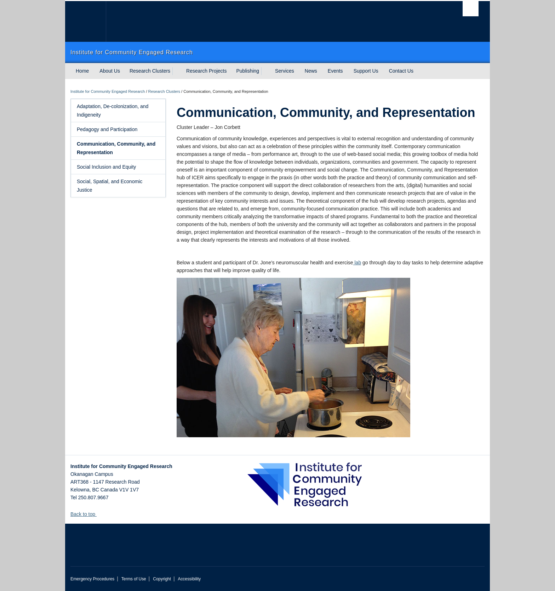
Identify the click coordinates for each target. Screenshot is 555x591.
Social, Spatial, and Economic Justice (119, 186)
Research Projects (206, 71)
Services (284, 71)
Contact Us (401, 71)
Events (335, 71)
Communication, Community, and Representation (119, 148)
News (311, 71)
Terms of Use (133, 578)
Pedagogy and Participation (119, 129)
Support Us (366, 71)
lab (357, 262)
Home (82, 71)
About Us (109, 71)
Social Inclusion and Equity (119, 167)
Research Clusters (150, 71)
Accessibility (189, 578)
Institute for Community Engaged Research (107, 91)
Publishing (247, 71)
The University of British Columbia (85, 21)
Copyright (162, 578)
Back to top (86, 514)
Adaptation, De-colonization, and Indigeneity (119, 110)
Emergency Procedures (92, 578)
